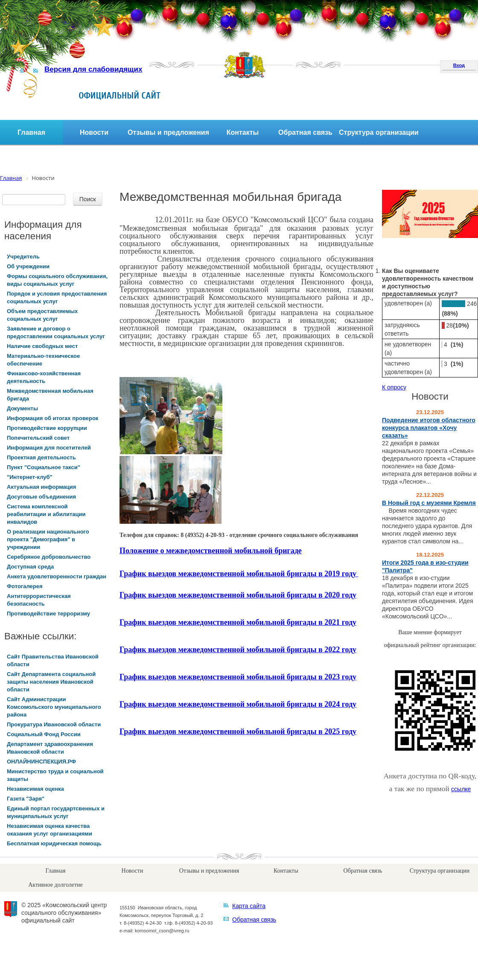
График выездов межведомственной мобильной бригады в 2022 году (238, 649)
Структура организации (379, 132)
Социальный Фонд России (44, 734)
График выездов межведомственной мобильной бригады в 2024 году (238, 704)
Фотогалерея (25, 586)
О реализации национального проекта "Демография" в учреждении (48, 539)
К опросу (394, 387)
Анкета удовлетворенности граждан (56, 576)
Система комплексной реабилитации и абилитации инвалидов (46, 514)
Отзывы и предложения (168, 132)
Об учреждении (28, 266)
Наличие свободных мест (42, 346)
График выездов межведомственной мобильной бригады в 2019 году (239, 573)
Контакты (243, 132)
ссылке (461, 789)
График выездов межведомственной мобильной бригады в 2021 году (238, 622)
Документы (22, 408)
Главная (31, 132)
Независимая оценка (35, 789)
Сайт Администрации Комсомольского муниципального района (54, 707)
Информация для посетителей (49, 447)
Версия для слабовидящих (93, 69)
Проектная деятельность (41, 457)
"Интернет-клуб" (29, 477)
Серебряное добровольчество (48, 557)
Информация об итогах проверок (52, 418)
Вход (459, 65)
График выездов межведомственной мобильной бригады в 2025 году (238, 731)
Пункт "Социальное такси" (43, 467)
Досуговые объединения (41, 496)
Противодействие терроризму (48, 613)
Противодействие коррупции (47, 428)
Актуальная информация (41, 487)
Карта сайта (248, 905)
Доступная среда (30, 566)
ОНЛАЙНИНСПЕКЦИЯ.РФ (41, 761)
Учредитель (23, 256)
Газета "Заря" (25, 798)
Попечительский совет (38, 438)
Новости (94, 132)
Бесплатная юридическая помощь (54, 843)
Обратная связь (305, 132)
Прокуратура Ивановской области (54, 724)
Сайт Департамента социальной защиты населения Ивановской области (51, 682)
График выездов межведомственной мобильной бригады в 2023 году (238, 677)
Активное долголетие (55, 885)
